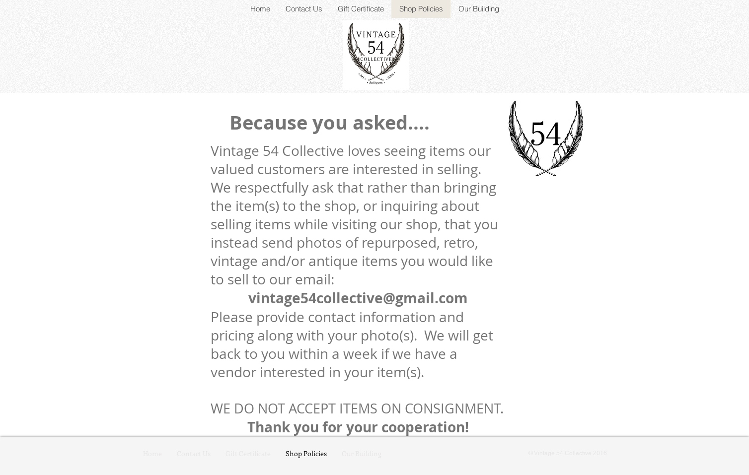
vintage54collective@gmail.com (358, 298)
